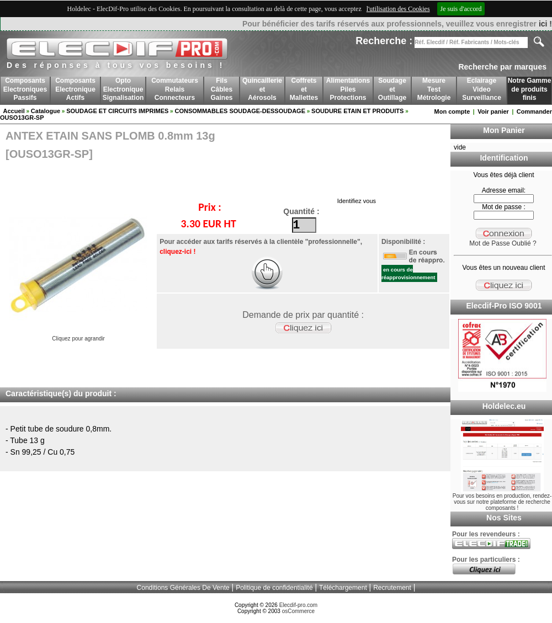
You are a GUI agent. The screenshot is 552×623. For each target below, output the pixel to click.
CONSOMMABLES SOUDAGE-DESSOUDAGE (239, 111)
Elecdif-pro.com (298, 605)
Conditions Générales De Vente (183, 588)
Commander (534, 111)
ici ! (545, 23)
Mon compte (452, 111)
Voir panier (493, 111)
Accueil (14, 111)
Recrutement (392, 588)
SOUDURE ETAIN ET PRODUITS (357, 111)
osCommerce (298, 611)
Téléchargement (343, 588)
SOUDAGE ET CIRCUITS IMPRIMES (117, 111)
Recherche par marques (502, 66)
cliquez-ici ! (177, 251)
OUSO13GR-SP (22, 117)
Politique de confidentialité (274, 588)
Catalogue (45, 111)
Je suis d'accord (461, 9)
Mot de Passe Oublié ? (502, 243)
